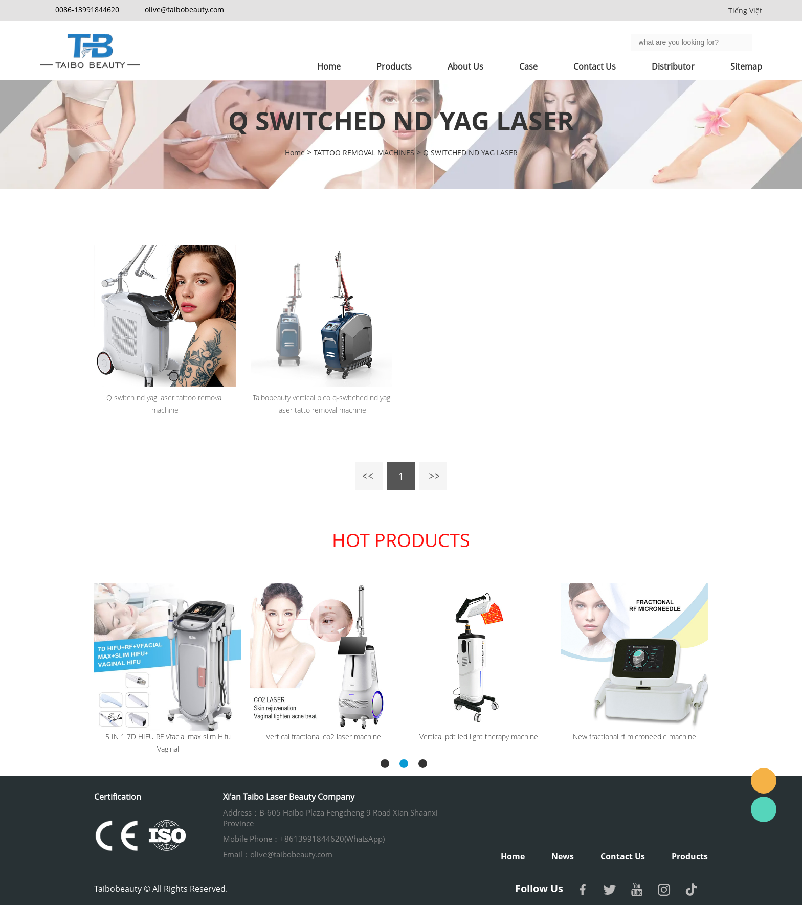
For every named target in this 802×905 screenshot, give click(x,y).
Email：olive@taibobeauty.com (277, 854)
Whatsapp (763, 809)
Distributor (673, 66)
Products (394, 66)
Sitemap (746, 66)
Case (528, 66)
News (562, 856)
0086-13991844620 (87, 9)
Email (763, 781)
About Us (465, 66)
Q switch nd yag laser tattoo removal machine (164, 404)
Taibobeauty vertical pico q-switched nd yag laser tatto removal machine (321, 404)
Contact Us (594, 66)
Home (329, 66)
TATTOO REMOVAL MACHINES (364, 152)
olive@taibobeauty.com (184, 9)
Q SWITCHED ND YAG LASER (470, 152)
